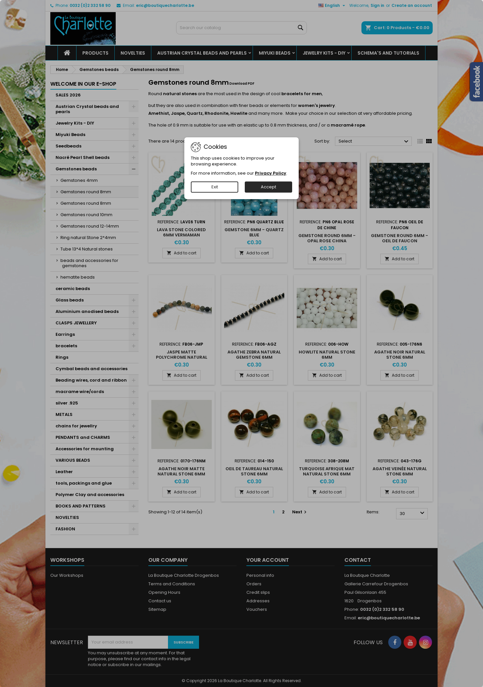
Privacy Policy (270, 173)
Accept (268, 187)
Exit (214, 187)
